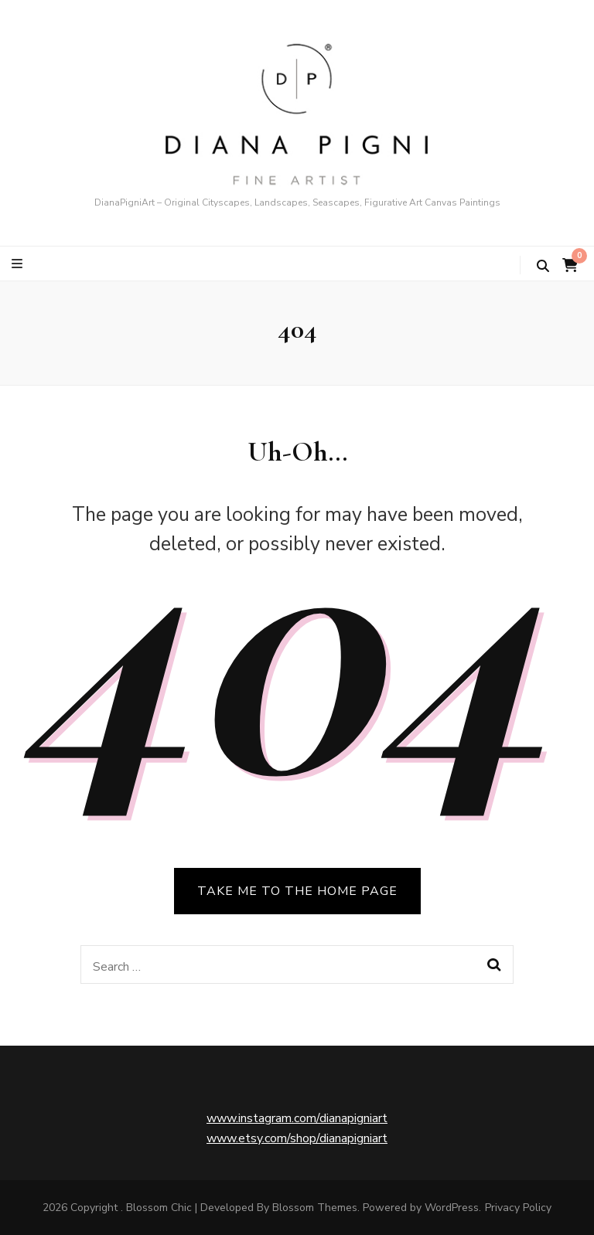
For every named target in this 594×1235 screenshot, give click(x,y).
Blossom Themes (314, 1207)
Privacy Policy (518, 1207)
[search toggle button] (543, 266)
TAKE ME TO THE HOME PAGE (297, 891)
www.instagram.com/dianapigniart (297, 1118)
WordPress (452, 1207)
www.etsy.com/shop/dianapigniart (297, 1138)
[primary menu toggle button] (19, 263)
